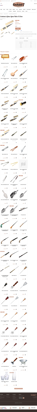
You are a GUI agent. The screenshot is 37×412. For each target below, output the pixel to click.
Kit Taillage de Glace (5, 184)
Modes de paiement (2, 321)
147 (23, 203)
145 (4, 203)
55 (32, 82)
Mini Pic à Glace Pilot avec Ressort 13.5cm (32, 245)
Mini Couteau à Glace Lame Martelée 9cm (14, 109)
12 (14, 233)
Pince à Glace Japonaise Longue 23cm (4, 139)
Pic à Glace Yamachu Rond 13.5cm (5, 290)
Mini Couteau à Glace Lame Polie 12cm (5, 94)
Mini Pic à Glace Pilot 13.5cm (23, 245)
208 (4, 218)
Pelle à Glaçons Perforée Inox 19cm (4, 169)
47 (5, 112)
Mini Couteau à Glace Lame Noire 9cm (5, 109)
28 (23, 279)
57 (14, 82)
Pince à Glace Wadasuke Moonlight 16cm (32, 63)
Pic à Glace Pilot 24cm (14, 260)
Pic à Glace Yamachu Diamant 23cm (32, 275)
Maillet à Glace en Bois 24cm (5, 78)
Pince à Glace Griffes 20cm (14, 63)
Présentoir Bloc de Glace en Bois (5, 63)
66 (32, 294)
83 (21, 294)
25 (14, 188)
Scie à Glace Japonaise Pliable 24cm (32, 185)
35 (32, 233)
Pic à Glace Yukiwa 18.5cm (14, 245)
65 (14, 279)
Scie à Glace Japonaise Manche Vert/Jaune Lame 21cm (13, 185)
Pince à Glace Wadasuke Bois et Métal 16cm (14, 154)
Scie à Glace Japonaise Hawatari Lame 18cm (23, 185)
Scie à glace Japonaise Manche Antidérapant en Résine (23, 215)
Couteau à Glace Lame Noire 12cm (23, 78)
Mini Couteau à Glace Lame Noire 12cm (23, 94)
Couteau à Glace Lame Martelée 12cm (14, 78)
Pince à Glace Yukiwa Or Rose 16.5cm (32, 139)
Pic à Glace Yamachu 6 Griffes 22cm (32, 260)
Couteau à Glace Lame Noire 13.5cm (11, 16)
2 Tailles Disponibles (5, 125)
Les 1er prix (14, 322)
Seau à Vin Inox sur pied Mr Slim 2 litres (23, 291)
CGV (6, 320)
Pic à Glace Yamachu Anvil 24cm (14, 275)
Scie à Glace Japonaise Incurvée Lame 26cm (5, 200)
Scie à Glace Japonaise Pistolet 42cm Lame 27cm (14, 200)
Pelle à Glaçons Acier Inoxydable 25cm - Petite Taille (14, 169)
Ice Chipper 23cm (14, 290)
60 (23, 112)
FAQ (0, 320)
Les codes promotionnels (15, 323)
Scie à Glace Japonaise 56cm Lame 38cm (5, 215)
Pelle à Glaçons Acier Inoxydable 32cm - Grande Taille (32, 169)
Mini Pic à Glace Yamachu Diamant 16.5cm (23, 275)
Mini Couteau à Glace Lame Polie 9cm (32, 78)
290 (14, 218)
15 (23, 142)
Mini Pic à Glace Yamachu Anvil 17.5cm (4, 275)
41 (5, 309)
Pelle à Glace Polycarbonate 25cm (32, 154)
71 (23, 294)
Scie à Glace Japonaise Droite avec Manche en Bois (32, 200)
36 (14, 248)
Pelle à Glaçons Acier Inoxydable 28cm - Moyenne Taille (23, 169)
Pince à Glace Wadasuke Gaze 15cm (5, 154)
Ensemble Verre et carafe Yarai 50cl (32, 291)
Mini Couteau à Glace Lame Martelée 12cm (14, 94)
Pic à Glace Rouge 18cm (5, 245)
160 (14, 203)
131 (32, 188)
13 (5, 142)
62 (5, 97)
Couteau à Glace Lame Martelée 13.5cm (23, 109)
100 (14, 294)
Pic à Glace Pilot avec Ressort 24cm (4, 260)
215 (32, 97)
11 (5, 82)
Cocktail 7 (33, 319)
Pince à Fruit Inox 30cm (23, 154)
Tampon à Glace (32, 93)
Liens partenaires (8, 321)
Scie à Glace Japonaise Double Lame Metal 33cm (13, 215)
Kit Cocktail (14, 320)
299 (4, 188)
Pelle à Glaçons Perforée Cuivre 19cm (23, 63)
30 (32, 279)
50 (32, 112)
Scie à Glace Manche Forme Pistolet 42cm (23, 200)
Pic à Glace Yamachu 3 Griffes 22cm (23, 260)
